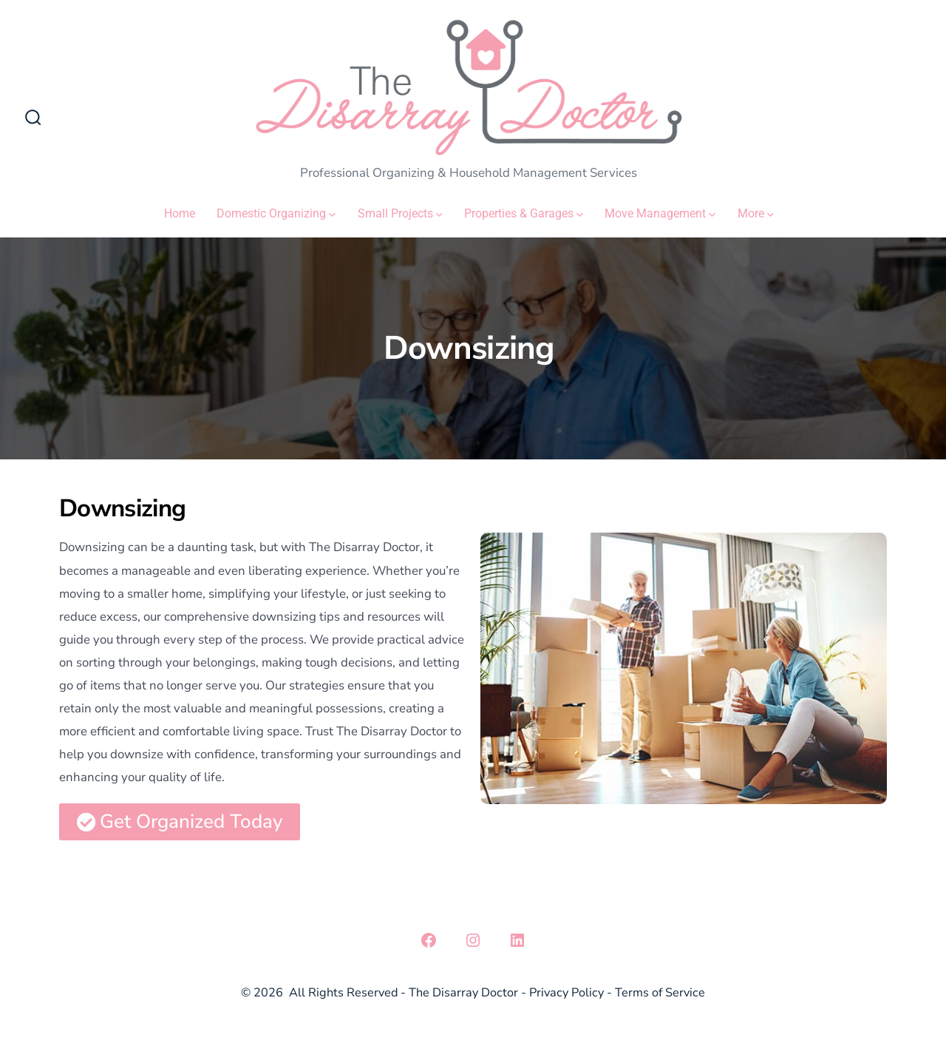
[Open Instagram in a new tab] (473, 940)
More (756, 213)
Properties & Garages (523, 213)
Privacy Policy (566, 993)
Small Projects (400, 213)
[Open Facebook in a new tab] (428, 940)
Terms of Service (660, 993)
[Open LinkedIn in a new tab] (517, 940)
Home (179, 213)
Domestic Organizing (276, 213)
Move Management (660, 213)
